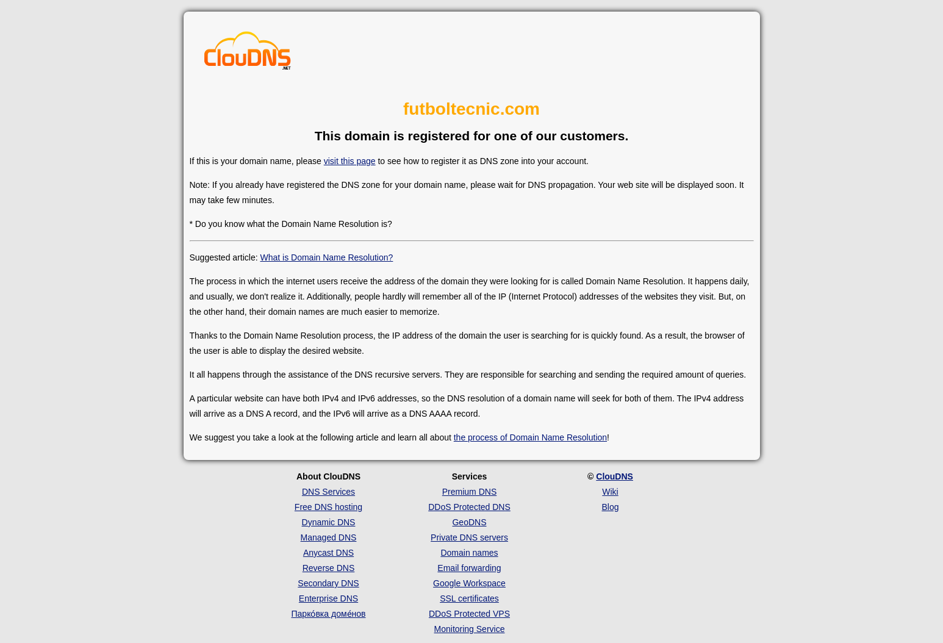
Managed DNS (329, 537)
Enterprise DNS (328, 598)
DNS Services (328, 492)
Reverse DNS (329, 568)
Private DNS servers (469, 537)
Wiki (610, 492)
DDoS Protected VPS (469, 614)
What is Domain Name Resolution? (326, 257)
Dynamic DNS (329, 522)
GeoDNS (469, 522)
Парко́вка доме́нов (329, 614)
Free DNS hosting (328, 507)
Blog (610, 507)
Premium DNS (469, 492)
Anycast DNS (328, 553)
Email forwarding (469, 568)
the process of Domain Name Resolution (530, 437)
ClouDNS (614, 476)
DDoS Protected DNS (469, 507)
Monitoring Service (469, 629)
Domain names (469, 553)
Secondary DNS (328, 583)
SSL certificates (469, 598)
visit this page (350, 161)
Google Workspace (469, 583)
